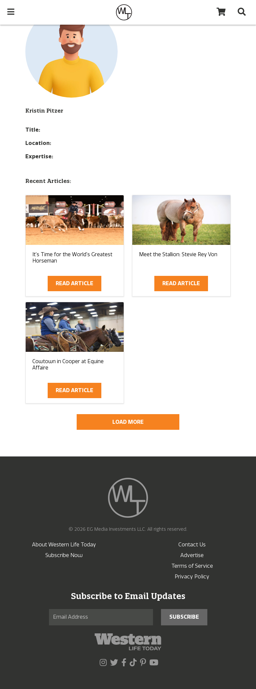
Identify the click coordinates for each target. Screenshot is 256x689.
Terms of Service (192, 566)
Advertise (192, 555)
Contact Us (192, 544)
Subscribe (184, 617)
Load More (128, 422)
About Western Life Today (64, 544)
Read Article (74, 283)
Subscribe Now (64, 555)
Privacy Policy (192, 576)
